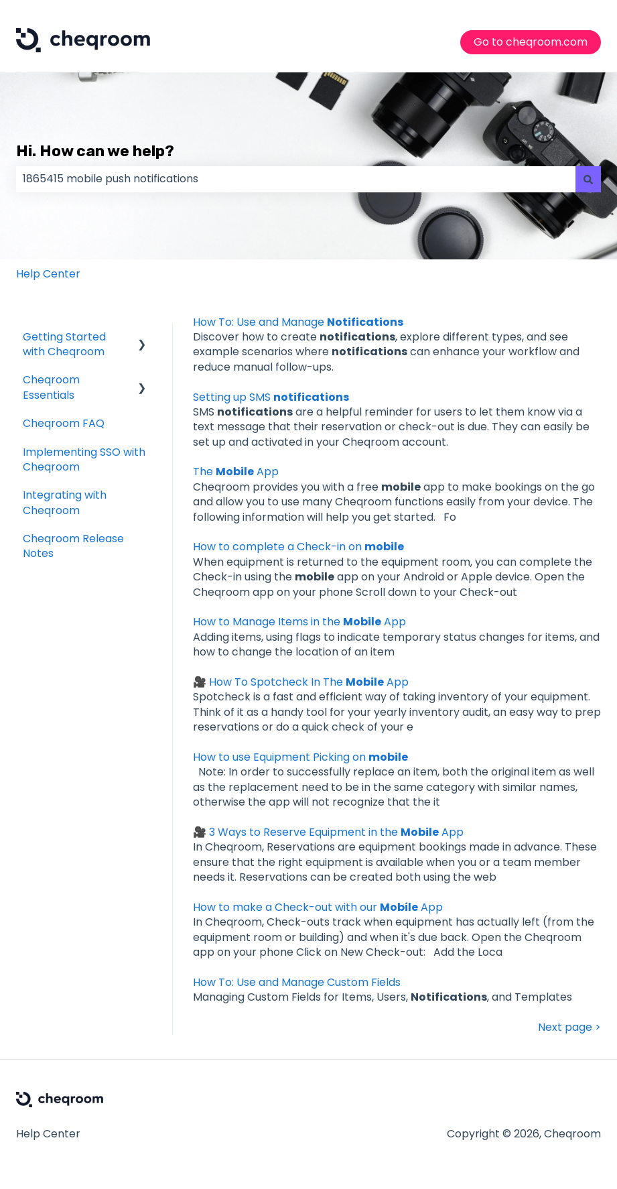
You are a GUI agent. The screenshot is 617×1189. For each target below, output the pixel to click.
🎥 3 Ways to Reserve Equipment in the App (328, 832)
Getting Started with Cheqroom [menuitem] (64, 344)
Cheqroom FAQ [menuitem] (64, 423)
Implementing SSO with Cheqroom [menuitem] (84, 459)
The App (236, 471)
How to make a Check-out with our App (318, 907)
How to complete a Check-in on (298, 546)
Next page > (569, 1027)
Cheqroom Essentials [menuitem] (51, 387)
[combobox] (295, 179)
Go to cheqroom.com (531, 42)
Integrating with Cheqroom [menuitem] (65, 502)
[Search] (588, 179)
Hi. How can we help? (95, 150)
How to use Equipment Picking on (300, 757)
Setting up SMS (271, 397)
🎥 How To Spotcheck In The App (301, 682)
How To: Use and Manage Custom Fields (297, 982)
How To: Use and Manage (298, 322)
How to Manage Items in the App (299, 621)
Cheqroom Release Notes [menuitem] (73, 546)
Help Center (48, 273)
